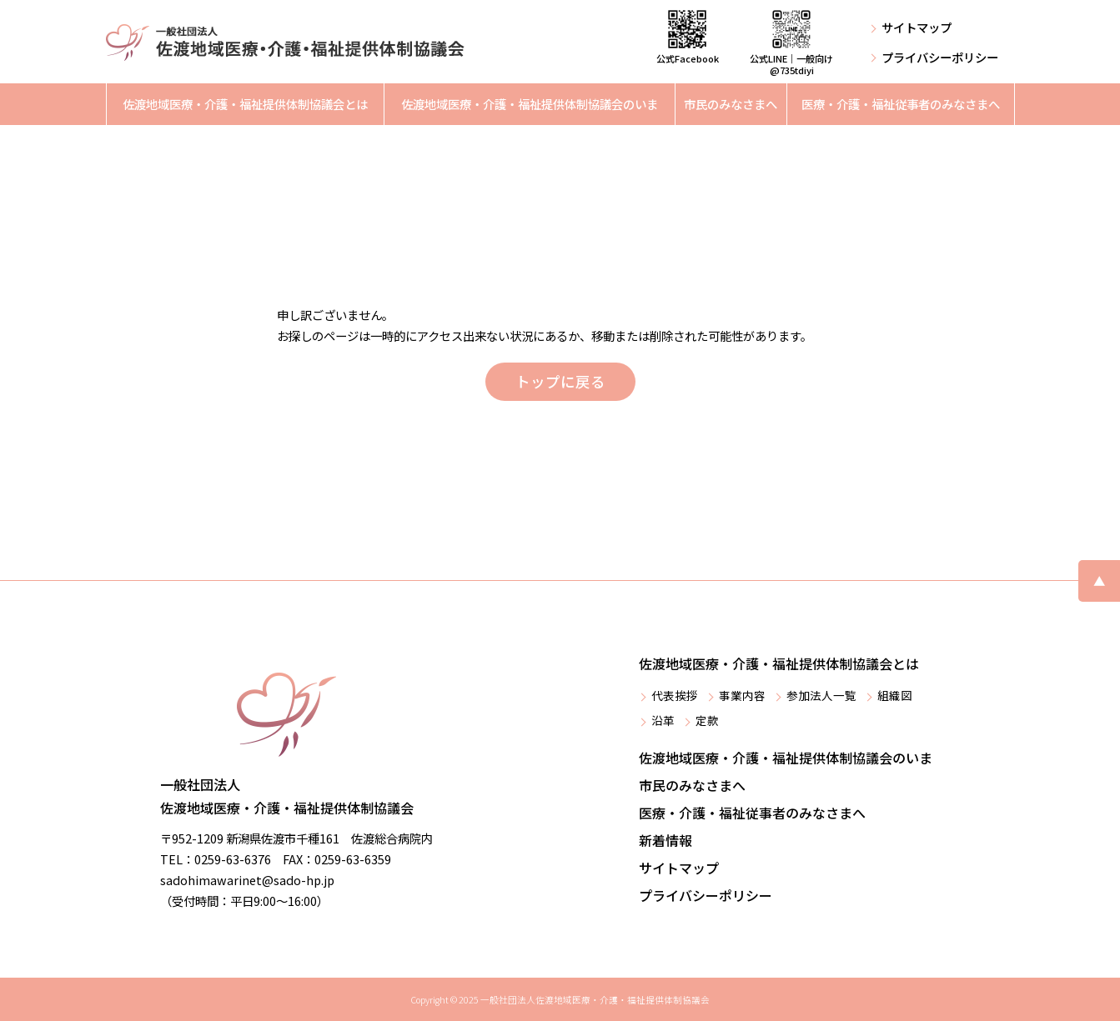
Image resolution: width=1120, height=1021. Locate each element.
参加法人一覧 (821, 695)
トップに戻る (560, 381)
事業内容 (742, 695)
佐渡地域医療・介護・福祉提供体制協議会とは (245, 104)
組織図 (894, 695)
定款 (707, 720)
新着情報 (665, 840)
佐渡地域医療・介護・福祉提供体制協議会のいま (529, 104)
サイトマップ (916, 27)
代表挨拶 (674, 695)
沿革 (663, 720)
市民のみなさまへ (730, 104)
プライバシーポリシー (939, 57)
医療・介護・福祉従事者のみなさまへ (900, 104)
